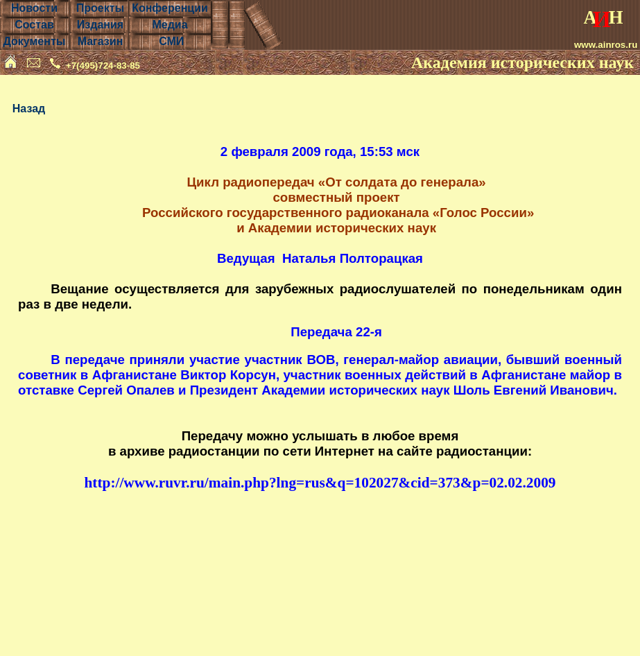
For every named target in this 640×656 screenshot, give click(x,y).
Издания (100, 25)
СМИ (171, 41)
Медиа (169, 25)
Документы (34, 41)
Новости (34, 8)
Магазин (100, 41)
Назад (28, 108)
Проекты (100, 8)
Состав (34, 25)
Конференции (170, 8)
